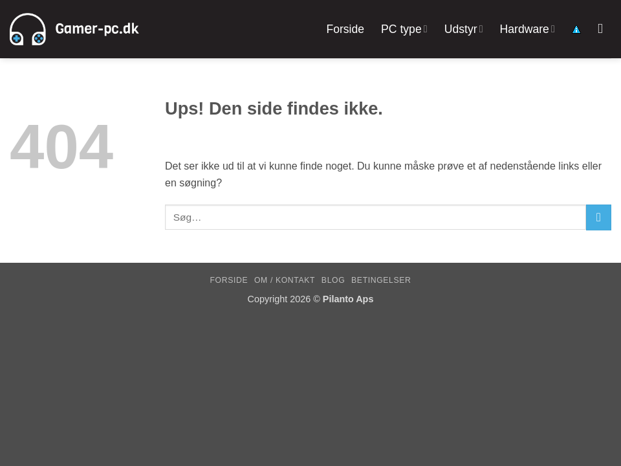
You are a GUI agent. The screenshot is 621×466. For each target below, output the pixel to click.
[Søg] (604, 28)
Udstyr (463, 29)
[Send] (598, 217)
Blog (333, 280)
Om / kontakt (284, 280)
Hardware (527, 29)
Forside (345, 29)
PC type (404, 29)
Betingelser (381, 280)
